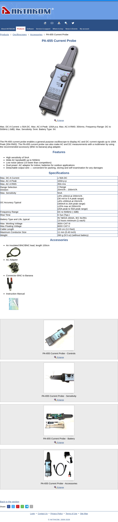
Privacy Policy (57, 513)
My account (84, 29)
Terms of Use (71, 513)
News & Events (72, 29)
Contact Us (42, 513)
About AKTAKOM (8, 29)
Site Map (84, 513)
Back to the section (9, 501)
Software (30, 29)
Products (20, 29)
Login (32, 513)
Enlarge (60, 120)
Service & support (43, 29)
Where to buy (58, 29)
